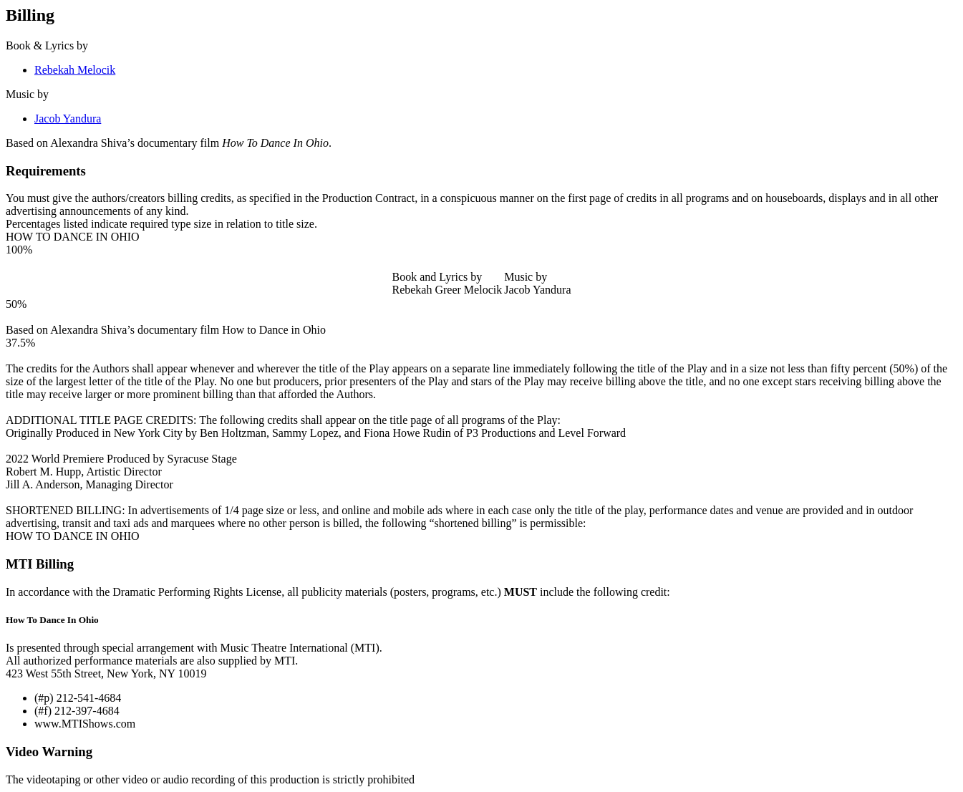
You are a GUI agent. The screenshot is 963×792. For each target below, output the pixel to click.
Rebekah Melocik (74, 70)
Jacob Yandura (67, 118)
